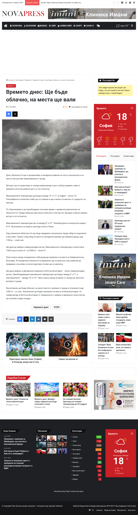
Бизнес (42, 26)
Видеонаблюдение (99, 506)
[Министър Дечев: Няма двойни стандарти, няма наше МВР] (124, 307)
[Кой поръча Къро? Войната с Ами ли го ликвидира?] (105, 191)
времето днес (42, 307)
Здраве (76, 475)
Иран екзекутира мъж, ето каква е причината (123, 347)
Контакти (131, 510)
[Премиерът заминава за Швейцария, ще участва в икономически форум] (105, 170)
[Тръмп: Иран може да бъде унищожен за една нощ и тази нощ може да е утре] (41, 438)
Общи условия (110, 510)
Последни (115, 156)
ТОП (57, 307)
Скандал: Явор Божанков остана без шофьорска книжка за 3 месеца (105, 350)
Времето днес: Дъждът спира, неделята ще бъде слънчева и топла (46, 401)
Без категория (79, 471)
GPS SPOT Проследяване (117, 506)
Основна (76, 454)
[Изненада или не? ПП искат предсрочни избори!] (105, 224)
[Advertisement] (69, 52)
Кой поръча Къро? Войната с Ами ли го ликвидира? (122, 190)
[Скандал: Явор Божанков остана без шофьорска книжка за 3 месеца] (106, 337)
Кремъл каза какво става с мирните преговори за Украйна (104, 320)
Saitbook (59, 506)
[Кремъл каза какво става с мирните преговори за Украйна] (106, 307)
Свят (52, 26)
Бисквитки (121, 510)
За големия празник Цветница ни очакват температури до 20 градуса (75, 401)
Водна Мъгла (85, 506)
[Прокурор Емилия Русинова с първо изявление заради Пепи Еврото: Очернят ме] (41, 444)
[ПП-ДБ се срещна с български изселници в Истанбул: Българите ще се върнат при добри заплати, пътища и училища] (62, 444)
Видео (75, 479)
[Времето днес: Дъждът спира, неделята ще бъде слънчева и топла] (47, 389)
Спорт (77, 26)
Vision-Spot (131, 506)
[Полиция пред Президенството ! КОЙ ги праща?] (105, 240)
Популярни (101, 156)
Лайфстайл (65, 26)
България (30, 26)
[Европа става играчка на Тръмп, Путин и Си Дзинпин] (62, 451)
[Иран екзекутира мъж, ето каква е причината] (124, 337)
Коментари (129, 156)
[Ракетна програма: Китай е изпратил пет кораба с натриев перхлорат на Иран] (51, 451)
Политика (16, 26)
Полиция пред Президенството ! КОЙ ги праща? (122, 239)
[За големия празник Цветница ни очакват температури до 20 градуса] (75, 389)
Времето (28, 80)
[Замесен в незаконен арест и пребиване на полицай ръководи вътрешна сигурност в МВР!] (105, 203)
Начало (10, 80)
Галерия (76, 466)
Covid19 (89, 26)
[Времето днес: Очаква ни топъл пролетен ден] (18, 389)
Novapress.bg (42, 506)
